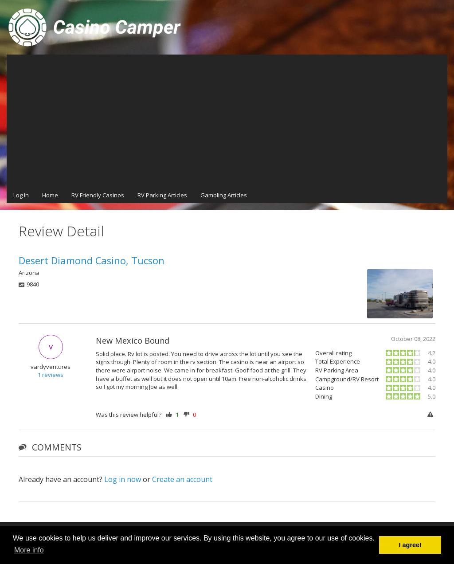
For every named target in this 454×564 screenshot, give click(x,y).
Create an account (182, 479)
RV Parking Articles (162, 195)
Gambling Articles (223, 195)
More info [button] (29, 550)
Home (50, 195)
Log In (21, 195)
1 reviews (50, 375)
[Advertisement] (227, 121)
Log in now (122, 479)
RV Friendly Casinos (97, 195)
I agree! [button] (410, 544)
